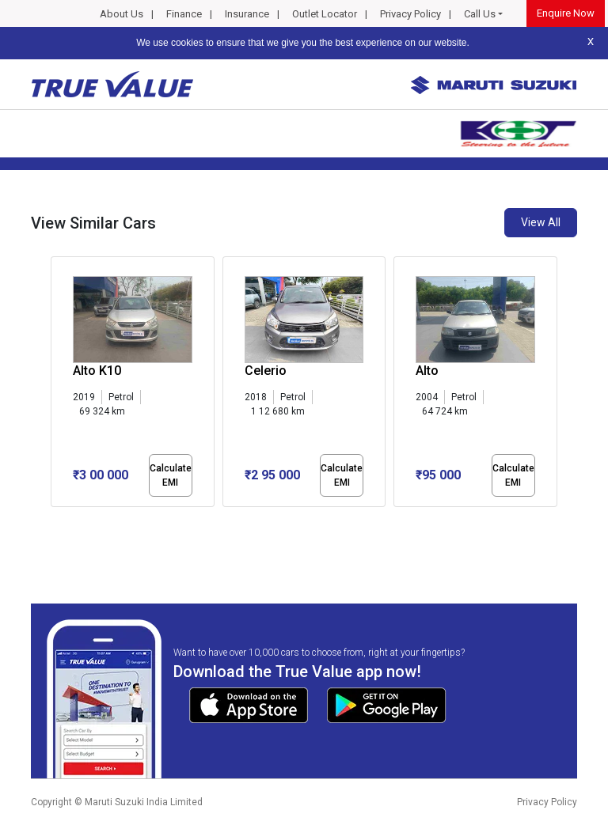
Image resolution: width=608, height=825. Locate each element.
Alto (427, 370)
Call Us (480, 14)
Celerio (266, 370)
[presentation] (59, 384)
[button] (55, 520)
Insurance (247, 14)
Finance (184, 14)
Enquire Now (566, 13)
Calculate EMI (171, 475)
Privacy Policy (410, 14)
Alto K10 (97, 370)
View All (540, 222)
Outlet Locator (324, 14)
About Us (121, 14)
